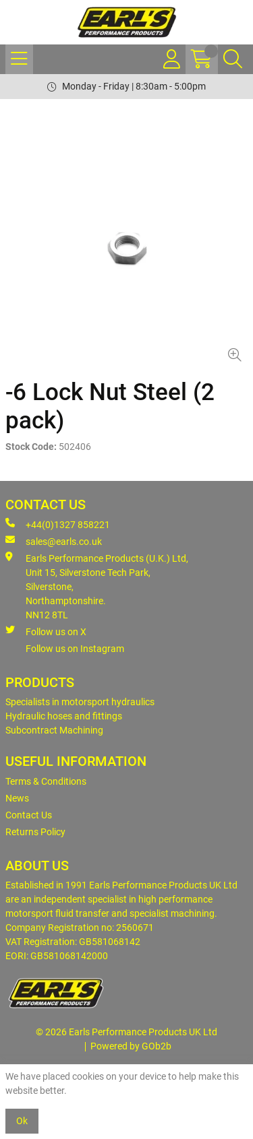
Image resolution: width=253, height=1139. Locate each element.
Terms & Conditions (45, 781)
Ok (22, 1120)
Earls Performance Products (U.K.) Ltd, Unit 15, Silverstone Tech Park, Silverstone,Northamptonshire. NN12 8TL (96, 586)
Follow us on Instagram (75, 648)
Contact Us (28, 815)
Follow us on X (45, 631)
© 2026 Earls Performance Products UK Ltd (126, 1032)
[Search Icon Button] (233, 59)
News (17, 798)
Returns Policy (35, 831)
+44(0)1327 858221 (57, 524)
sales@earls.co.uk (53, 541)
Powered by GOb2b (130, 1046)
